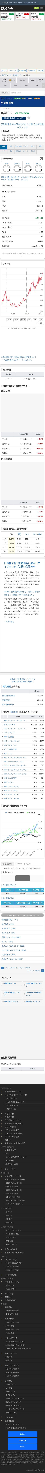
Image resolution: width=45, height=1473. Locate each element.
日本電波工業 (12, 749)
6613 (5, 724)
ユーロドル (10, 1222)
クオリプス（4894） (9, 933)
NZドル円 (9, 1241)
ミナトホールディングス (16, 761)
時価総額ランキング (13, 1402)
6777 (5, 729)
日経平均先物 (10, 1127)
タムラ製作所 (12, 778)
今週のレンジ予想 (12, 1266)
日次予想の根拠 (11, 1098)
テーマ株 (40, 70)
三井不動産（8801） (9, 955)
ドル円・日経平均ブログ (15, 1252)
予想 (26, 85)
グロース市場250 (37, 534)
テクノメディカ (13, 790)
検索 (7, 1153)
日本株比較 (22, 70)
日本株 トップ (10, 1150)
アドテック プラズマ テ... (17, 720)
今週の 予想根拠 (12, 1193)
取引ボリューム (11, 1413)
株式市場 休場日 (12, 1164)
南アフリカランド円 (13, 1230)
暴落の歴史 (9, 1319)
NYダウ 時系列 (11, 1275)
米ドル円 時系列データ (14, 1204)
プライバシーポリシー (14, 1424)
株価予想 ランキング (11, 1001)
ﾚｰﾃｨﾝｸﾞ (25, 146)
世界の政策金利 (11, 1249)
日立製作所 (9, 885)
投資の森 (7, 8)
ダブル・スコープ (13, 794)
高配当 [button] (22, 80)
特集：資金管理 (11, 1353)
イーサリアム (11, 1391)
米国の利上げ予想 (12, 1270)
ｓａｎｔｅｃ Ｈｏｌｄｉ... (17, 729)
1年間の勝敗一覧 (12, 1105)
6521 (5, 733)
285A (5, 774)
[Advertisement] (22, 45)
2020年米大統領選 (12, 1372)
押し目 (37, 8)
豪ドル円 (9, 1212)
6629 (5, 766)
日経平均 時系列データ (14, 1124)
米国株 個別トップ (12, 1282)
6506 (5, 737)
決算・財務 (18, 146)
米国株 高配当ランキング (15, 1345)
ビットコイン (11, 1384)
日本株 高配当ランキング (15, 1341)
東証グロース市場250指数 (15, 1143)
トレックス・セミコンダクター (18, 770)
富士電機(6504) (8, 705)
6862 (5, 761)
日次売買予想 (11, 1109)
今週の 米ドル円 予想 (14, 1190)
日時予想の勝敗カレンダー (16, 1102)
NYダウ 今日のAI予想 (13, 1263)
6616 (5, 770)
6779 (5, 749)
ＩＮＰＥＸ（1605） (9, 928)
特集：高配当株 (11, 1338)
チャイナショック (12, 1329)
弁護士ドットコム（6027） (12, 937)
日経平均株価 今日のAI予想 (16, 1095)
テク (3, 151)
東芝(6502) (6, 700)
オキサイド (11, 733)
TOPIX (27, 534)
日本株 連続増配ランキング (16, 1157)
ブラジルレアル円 (12, 1234)
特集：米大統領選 (12, 1365)
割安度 (17, 167)
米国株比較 (31, 70)
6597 (5, 741)
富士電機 (8, 898)
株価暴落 (8, 1307)
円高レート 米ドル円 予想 (15, 1200)
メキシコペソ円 (11, 1244)
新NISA (12, 80)
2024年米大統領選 (12, 1369)
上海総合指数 (10, 1300)
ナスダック (9, 1294)
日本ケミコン (12, 745)
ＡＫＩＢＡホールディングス (17, 757)
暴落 (37, 85)
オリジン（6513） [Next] (35, 971)
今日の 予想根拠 (12, 1186)
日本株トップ (4, 80)
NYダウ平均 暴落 (12, 1314)
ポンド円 (9, 1219)
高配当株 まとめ (10, 983)
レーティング (13, 70)
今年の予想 (9, 1117)
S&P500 (8, 1297)
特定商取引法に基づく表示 (16, 1428)
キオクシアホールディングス (17, 774)
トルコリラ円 (11, 1237)
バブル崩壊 (10, 1326)
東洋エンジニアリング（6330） (14, 946)
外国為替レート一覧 (13, 1176)
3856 (5, 799)
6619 (5, 794)
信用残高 (18, 151)
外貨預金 (9, 1357)
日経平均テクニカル (13, 1120)
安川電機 (11, 737)
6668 (5, 720)
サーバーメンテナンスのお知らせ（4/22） (24, 3)
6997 (5, 745)
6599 (5, 782)
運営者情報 (9, 1421)
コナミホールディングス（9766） (14, 950)
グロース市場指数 (12, 1137)
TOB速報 (32, 80)
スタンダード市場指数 (14, 1133)
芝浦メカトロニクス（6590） (13, 959)
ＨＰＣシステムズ (13, 741)
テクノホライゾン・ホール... (17, 766)
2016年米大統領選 (12, 1376)
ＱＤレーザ (11, 724)
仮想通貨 (8, 1381)
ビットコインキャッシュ (15, 1398)
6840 (5, 757)
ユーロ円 (9, 1215)
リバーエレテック (13, 786)
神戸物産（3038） (8, 924)
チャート (25, 151)
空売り (33, 151)
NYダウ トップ (11, 1260)
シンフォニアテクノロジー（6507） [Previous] (16, 968)
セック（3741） (8, 942)
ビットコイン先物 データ (15, 1409)
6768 (5, 778)
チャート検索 (10, 1169)
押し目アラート (40, 80)
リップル (9, 1388)
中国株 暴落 (10, 1333)
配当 (5, 85)
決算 (15, 85)
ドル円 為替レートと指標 (15, 1179)
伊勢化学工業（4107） (10, 920)
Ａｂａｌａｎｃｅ (13, 799)
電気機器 (17, 98)
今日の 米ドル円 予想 (14, 1183)
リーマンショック (12, 1322)
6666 (5, 786)
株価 (3, 146)
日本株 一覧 (10, 1161)
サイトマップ (10, 1417)
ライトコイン (11, 1395)
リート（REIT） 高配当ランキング (19, 1348)
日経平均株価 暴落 (12, 1310)
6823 (5, 753)
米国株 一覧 (10, 1285)
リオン (10, 753)
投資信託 (9, 1360)
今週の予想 (9, 1114)
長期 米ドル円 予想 (13, 1197)
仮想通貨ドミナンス (13, 1406)
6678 (5, 790)
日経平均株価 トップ (13, 1091)
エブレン (11, 782)
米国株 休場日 (11, 1289)
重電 (23, 98)
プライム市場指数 (12, 1130)
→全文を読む (9, 622)
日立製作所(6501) (8, 696)
